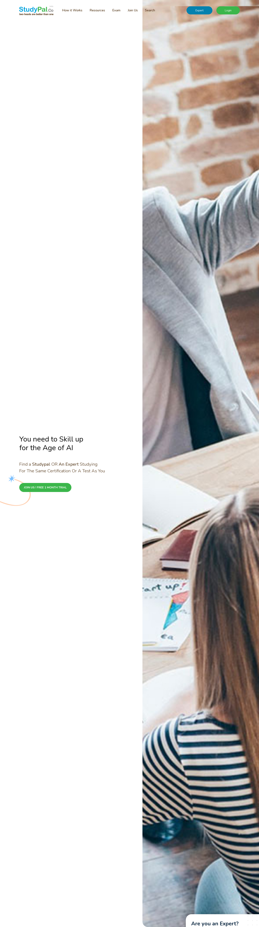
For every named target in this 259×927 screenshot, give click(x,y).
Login (228, 10)
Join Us (133, 10)
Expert (199, 10)
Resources (97, 10)
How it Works (72, 10)
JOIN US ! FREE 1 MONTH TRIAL (45, 487)
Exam (116, 10)
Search (150, 10)
